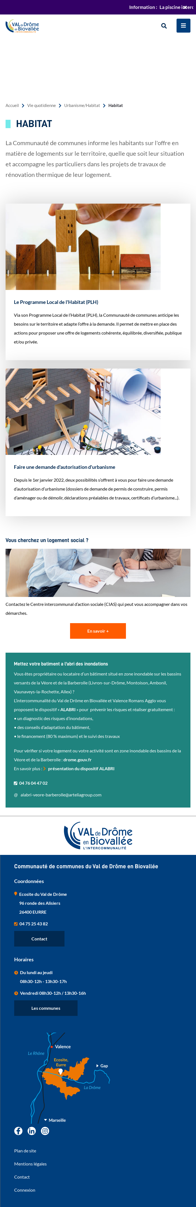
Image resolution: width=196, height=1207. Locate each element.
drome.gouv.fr (77, 759)
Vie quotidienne (41, 105)
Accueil (12, 105)
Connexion (24, 1190)
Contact (39, 938)
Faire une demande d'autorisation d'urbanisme (64, 467)
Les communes (45, 1008)
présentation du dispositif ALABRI (81, 768)
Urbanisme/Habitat (82, 105)
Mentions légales (30, 1163)
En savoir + (98, 630)
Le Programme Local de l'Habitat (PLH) (56, 302)
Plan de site (25, 1150)
